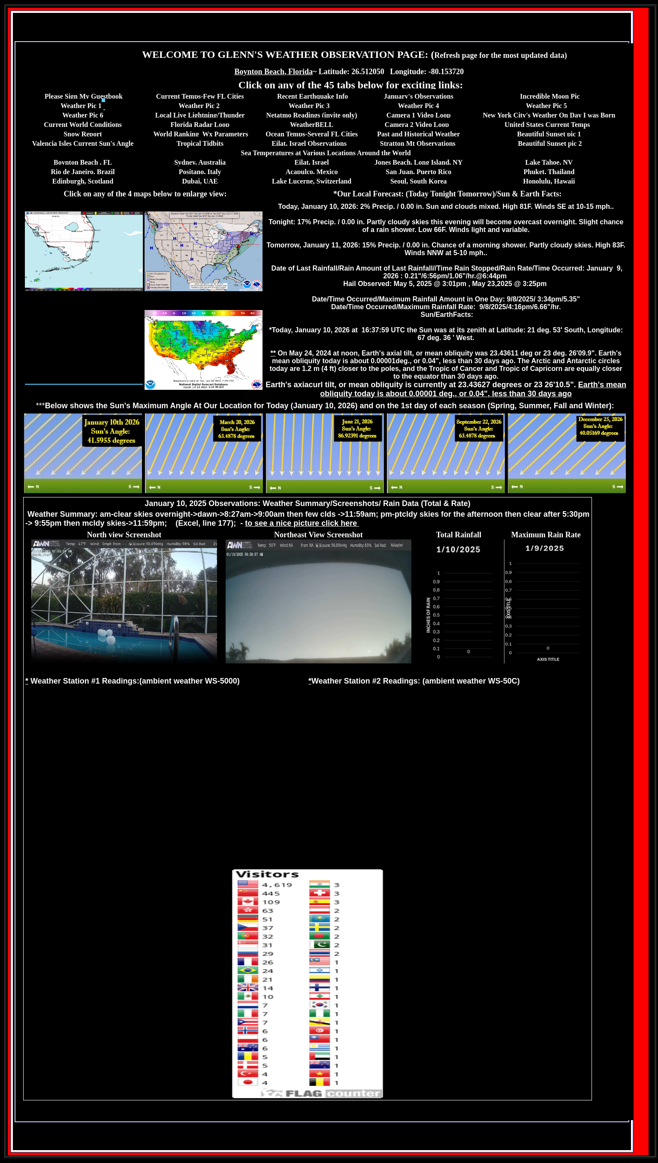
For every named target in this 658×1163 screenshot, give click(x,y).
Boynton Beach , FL (83, 162)
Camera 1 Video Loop (418, 115)
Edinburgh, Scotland (82, 181)
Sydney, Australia (200, 162)
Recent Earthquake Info (312, 96)
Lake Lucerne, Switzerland (311, 181)
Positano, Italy (200, 171)
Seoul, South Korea (418, 181)
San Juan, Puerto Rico (418, 171)
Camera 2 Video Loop (417, 124)
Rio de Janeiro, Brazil (83, 171)
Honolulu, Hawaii (549, 181)
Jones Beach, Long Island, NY (418, 162)
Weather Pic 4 (418, 105)
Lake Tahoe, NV (549, 162)
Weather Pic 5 (546, 105)
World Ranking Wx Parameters (201, 134)
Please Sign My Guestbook (84, 96)
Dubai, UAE (200, 181)
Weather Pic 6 (82, 115)
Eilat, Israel (312, 162)
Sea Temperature (265, 153)
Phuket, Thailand (549, 171)
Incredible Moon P (547, 96)
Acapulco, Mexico (312, 171)
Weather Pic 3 (309, 105)
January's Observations (418, 96)
